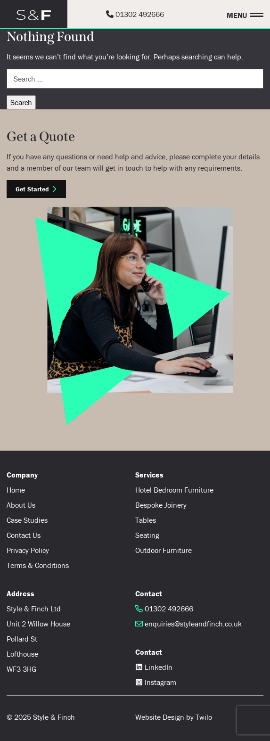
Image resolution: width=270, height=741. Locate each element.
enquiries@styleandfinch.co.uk (188, 623)
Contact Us (24, 535)
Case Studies (27, 520)
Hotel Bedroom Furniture (174, 489)
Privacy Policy (28, 550)
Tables (145, 520)
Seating (147, 535)
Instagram (155, 682)
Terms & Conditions (38, 565)
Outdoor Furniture (163, 550)
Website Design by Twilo (173, 717)
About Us (21, 505)
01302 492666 (135, 14)
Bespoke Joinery (161, 505)
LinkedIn (153, 667)
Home (16, 489)
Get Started (36, 189)
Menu (237, 14)
